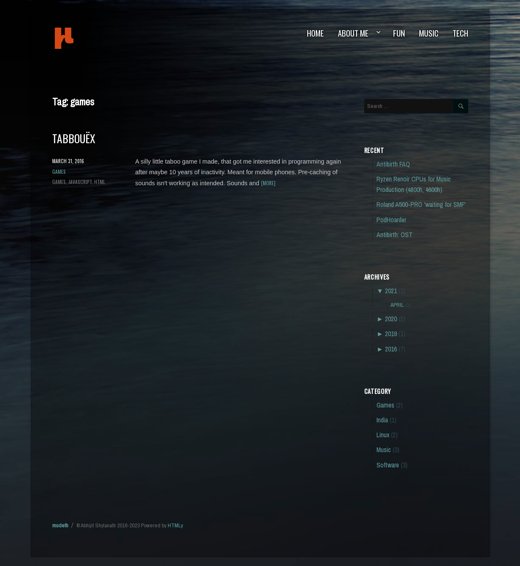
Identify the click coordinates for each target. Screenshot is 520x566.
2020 (391, 318)
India (382, 420)
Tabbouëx (73, 138)
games (59, 181)
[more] (268, 183)
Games (59, 171)
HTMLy (175, 525)
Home (315, 33)
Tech (460, 33)
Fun (399, 33)
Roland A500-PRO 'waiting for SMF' (421, 204)
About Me (353, 33)
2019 (391, 333)
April (397, 304)
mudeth (92, 38)
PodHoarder (391, 219)
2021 (391, 290)
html (99, 181)
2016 (391, 349)
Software (388, 465)
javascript (80, 181)
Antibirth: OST (395, 234)
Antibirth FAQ (393, 164)
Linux (383, 434)
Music (428, 33)
